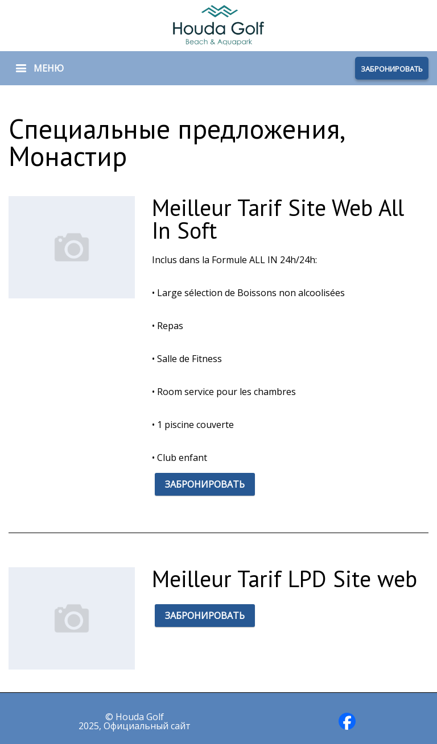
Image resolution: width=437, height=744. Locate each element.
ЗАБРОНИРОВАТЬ (392, 69)
